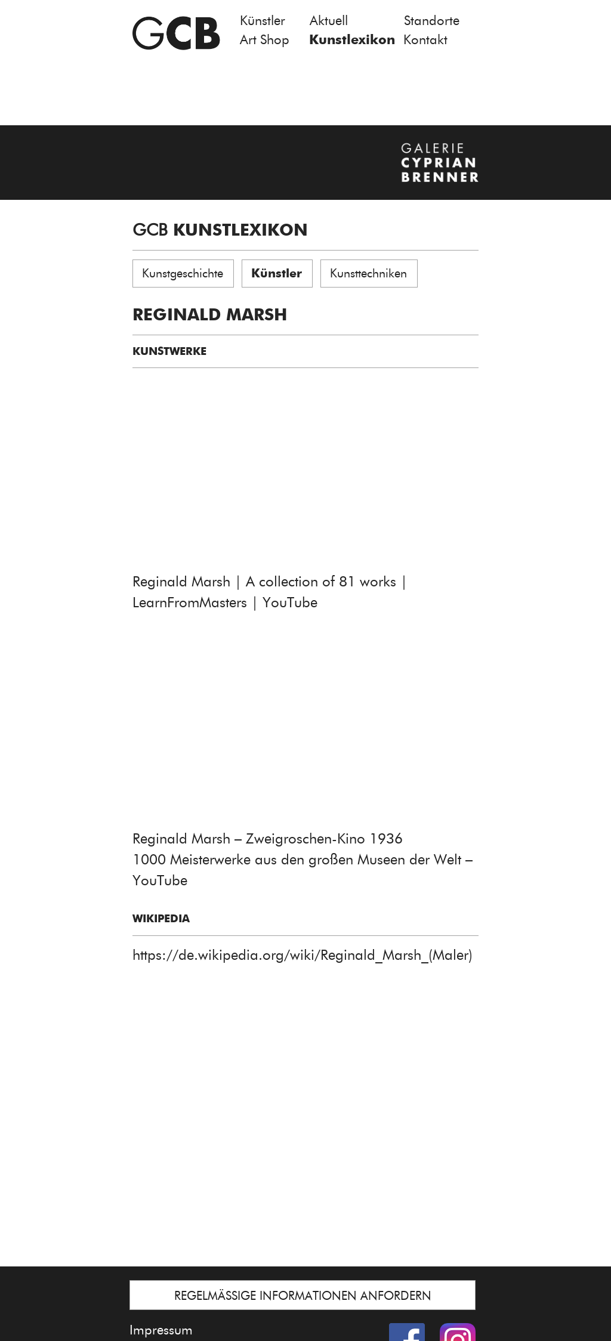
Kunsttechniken (368, 273)
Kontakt (425, 40)
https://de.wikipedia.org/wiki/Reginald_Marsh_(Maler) (302, 954)
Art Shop (264, 40)
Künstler (262, 21)
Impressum (161, 1330)
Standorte (431, 21)
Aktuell (329, 21)
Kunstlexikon (352, 40)
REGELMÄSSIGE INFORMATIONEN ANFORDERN (302, 1296)
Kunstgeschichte (182, 273)
